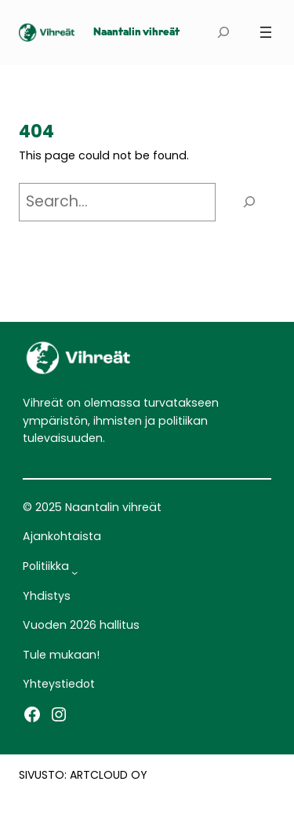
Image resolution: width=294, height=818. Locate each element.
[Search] (249, 202)
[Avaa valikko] (265, 32)
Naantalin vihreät (136, 32)
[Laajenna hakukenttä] (223, 32)
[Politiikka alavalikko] (74, 572)
